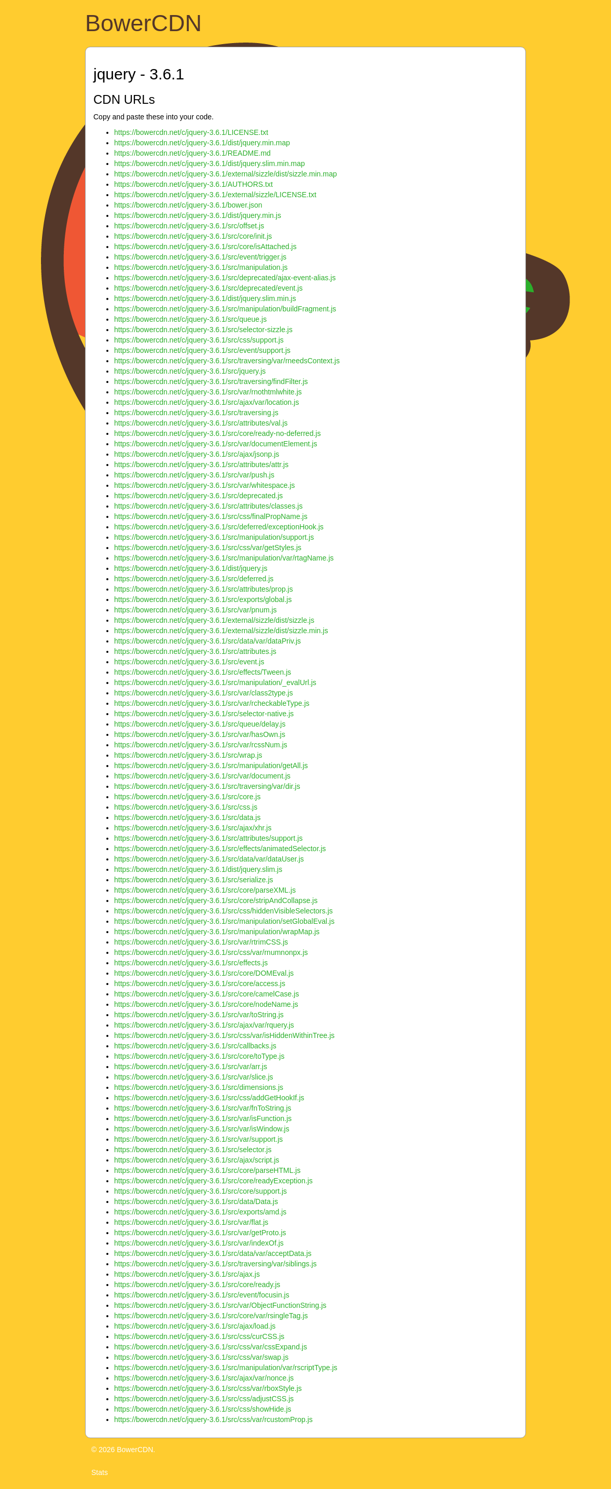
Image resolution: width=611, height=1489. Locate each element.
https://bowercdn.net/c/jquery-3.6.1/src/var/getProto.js (200, 1232)
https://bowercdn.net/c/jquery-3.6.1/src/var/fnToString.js (202, 1108)
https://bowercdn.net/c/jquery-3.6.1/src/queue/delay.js (199, 724)
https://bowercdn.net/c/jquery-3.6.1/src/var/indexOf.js (199, 1243)
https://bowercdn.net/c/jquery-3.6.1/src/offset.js (189, 226)
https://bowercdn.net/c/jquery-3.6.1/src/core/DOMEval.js (204, 973)
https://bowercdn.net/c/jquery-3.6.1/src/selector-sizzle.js (203, 329)
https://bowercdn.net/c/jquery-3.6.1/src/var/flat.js (191, 1222)
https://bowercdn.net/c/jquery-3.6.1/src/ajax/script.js (196, 1160)
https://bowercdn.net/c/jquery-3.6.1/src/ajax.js (187, 1274)
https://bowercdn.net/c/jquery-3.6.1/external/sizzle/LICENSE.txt (215, 194)
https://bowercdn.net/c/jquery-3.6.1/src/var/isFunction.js (202, 1118)
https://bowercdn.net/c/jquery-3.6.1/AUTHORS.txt (193, 184)
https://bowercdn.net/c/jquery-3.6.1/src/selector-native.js (204, 713)
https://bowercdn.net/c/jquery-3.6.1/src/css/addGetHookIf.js (209, 1098)
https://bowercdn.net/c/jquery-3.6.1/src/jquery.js (190, 371)
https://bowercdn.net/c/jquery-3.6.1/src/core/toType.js (199, 1056)
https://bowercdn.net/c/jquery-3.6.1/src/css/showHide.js (202, 1409)
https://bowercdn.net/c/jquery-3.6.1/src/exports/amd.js (200, 1212)
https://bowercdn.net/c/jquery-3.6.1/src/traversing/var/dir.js (207, 786)
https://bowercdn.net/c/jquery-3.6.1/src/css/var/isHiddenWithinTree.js (224, 1035)
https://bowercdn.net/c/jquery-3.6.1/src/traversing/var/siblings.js (215, 1264)
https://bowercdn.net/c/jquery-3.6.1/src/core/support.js (200, 1191)
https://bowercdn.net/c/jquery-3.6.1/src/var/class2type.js (203, 693)
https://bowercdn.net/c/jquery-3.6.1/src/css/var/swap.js (201, 1357)
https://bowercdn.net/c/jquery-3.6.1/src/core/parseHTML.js (207, 1170)
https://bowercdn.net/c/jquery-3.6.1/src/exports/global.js (202, 599)
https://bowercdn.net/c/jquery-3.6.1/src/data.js (187, 817)
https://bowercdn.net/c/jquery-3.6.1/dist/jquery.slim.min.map (209, 163)
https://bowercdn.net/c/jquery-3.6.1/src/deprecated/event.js (208, 288)
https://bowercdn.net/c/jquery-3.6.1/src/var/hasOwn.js (199, 734)
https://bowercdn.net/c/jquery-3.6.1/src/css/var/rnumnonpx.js (211, 952)
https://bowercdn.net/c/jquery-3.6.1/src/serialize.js (193, 880)
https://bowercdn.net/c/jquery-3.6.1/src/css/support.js (199, 340)
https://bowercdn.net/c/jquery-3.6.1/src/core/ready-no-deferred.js (217, 433)
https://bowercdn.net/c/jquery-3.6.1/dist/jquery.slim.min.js (205, 298)
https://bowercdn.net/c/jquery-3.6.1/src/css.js (185, 807)
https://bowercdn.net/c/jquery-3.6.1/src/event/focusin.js (201, 1295)
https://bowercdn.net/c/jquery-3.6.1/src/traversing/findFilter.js (211, 381)
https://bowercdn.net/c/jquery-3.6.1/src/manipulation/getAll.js (211, 765)
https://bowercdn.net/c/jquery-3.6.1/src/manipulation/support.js (214, 537)
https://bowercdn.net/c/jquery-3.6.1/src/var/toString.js (199, 1014)
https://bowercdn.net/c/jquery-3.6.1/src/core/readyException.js (213, 1181)
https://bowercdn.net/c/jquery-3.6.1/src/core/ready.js (197, 1284)
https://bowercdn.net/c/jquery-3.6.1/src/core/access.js (199, 983)
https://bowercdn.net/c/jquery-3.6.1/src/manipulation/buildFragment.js (225, 309)
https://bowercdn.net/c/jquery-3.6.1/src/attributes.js (195, 651)
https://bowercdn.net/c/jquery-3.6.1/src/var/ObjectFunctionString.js (220, 1305)
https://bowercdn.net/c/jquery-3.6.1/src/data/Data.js (196, 1201)
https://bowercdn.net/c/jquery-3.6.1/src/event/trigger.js (200, 257)
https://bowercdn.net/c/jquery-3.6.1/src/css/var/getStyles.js (207, 547)
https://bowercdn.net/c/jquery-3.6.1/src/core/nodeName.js (206, 1004)
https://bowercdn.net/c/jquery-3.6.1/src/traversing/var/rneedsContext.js (227, 361)
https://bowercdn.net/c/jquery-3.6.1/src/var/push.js (194, 475)
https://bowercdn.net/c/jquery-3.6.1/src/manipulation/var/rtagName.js (224, 558)
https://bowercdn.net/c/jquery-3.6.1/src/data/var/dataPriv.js (207, 641)
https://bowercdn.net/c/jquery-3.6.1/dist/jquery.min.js (197, 215)
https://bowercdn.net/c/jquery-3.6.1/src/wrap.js (188, 755)
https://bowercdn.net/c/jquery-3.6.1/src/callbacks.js (195, 1046)
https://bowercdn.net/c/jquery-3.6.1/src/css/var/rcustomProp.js (213, 1419)
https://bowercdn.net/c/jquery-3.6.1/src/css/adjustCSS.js (204, 1399)
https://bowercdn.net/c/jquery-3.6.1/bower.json (188, 205)
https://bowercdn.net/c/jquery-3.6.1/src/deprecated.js (198, 495)
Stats (99, 1472)
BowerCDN (143, 23)
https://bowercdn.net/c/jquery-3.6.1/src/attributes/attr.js (201, 464)
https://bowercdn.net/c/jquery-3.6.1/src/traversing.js (196, 412)
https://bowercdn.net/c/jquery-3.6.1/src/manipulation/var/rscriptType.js (225, 1367)
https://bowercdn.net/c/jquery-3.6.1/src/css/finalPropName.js (211, 516)
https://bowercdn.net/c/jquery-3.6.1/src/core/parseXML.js (205, 890)
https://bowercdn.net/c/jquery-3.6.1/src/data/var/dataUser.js (209, 859)
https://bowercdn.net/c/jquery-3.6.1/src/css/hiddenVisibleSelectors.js (223, 911)
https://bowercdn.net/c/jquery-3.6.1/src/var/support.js (198, 1139)
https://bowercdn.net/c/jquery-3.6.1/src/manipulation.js (201, 267)
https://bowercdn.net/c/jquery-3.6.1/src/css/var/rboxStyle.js (208, 1388)
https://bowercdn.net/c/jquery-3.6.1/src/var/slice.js (193, 1077)
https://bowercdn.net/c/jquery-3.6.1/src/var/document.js (202, 776)
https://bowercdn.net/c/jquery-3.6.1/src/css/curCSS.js (199, 1336)
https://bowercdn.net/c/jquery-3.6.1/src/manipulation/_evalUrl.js (215, 682)
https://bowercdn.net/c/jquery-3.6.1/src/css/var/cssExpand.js (210, 1347)
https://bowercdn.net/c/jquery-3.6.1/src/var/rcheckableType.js (212, 703)
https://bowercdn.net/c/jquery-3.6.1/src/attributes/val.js (201, 423)
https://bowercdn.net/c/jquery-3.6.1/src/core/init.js (193, 236)
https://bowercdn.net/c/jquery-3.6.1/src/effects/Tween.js (202, 672)
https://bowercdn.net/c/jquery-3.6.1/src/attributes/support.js (208, 838)
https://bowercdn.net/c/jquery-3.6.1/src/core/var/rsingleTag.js (211, 1316)
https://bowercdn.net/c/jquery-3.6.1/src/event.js (189, 662)
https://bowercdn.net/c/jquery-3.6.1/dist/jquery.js (190, 568)
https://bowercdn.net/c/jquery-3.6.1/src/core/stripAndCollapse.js (215, 900)
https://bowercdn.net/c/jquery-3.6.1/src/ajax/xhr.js (192, 828)
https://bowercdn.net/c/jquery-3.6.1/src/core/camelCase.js (206, 994)
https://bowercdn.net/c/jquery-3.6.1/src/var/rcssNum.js (200, 745)
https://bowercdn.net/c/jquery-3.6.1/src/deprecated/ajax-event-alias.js (225, 278)
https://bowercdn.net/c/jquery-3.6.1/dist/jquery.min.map (202, 143)
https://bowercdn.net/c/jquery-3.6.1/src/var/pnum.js (195, 610)
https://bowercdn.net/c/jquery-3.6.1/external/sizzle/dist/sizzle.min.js (221, 630)
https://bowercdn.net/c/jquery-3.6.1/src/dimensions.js (198, 1087)
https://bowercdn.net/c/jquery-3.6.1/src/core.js (187, 797)
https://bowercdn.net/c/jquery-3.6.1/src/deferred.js (193, 579)
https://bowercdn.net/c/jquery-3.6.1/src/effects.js (191, 963)
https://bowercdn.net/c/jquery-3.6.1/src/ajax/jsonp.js (196, 454)
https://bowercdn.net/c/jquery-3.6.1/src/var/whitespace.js (204, 485)
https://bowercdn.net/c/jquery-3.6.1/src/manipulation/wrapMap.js (217, 931)
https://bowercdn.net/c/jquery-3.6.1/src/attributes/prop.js (203, 589)
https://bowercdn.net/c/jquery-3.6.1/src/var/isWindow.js (201, 1129)
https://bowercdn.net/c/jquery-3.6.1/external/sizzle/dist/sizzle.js (214, 620)
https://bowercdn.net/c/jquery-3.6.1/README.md (192, 153)
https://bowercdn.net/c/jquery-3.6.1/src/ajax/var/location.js (206, 402)
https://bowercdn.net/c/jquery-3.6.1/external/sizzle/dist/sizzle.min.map (225, 174)
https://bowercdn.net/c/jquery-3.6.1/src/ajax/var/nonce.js (204, 1378)
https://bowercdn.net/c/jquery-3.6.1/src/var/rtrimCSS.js (201, 942)
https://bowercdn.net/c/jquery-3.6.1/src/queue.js (190, 319)
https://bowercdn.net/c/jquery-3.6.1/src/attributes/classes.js (208, 506)
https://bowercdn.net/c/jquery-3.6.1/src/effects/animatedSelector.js (220, 848)
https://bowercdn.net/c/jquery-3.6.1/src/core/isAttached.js (205, 246)
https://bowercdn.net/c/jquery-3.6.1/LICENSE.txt (191, 132)
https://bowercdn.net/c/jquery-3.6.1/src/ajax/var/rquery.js (204, 1025)
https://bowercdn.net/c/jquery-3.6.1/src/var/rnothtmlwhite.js (208, 392)
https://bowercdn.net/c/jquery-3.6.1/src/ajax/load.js (194, 1326)
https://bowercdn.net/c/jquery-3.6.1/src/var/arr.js (190, 1066)
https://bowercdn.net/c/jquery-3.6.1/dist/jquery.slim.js (198, 869)
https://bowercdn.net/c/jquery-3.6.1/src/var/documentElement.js (215, 444)
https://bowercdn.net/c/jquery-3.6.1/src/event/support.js (202, 350)
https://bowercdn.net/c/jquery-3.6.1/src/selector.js (192, 1149)
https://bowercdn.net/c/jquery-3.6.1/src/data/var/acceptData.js (213, 1253)
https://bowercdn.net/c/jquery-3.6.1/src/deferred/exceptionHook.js (219, 527)
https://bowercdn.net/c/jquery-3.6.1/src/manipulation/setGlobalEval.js (224, 921)
